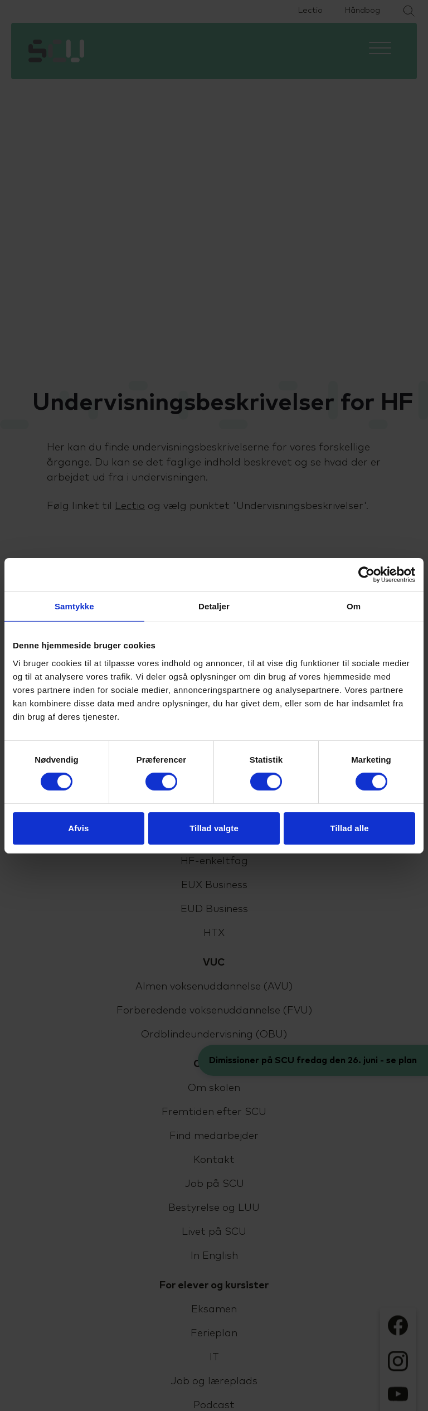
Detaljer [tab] (214, 605)
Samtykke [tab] (74, 605)
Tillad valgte (214, 828)
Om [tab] (354, 605)
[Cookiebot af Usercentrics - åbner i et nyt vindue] (366, 574)
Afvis (78, 828)
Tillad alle (349, 828)
